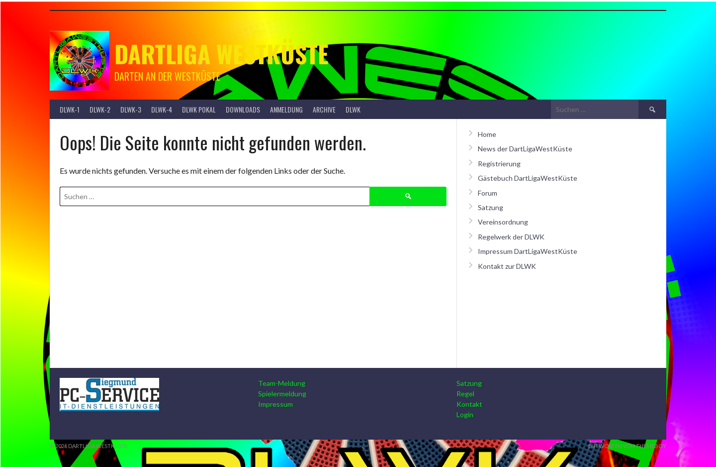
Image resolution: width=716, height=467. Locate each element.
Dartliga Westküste (221, 53)
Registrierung (499, 163)
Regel (465, 393)
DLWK (353, 109)
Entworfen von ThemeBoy (627, 446)
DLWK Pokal (199, 109)
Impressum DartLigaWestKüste (527, 251)
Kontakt (469, 404)
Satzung (490, 207)
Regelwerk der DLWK (511, 237)
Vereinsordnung (503, 222)
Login (464, 414)
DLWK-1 (70, 109)
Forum (487, 193)
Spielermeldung (282, 393)
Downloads (243, 109)
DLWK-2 (100, 109)
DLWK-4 (161, 109)
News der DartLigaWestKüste (525, 148)
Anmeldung (286, 109)
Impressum (275, 404)
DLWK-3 (130, 109)
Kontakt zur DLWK (507, 266)
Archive (324, 109)
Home (487, 134)
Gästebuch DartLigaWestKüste (527, 178)
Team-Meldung (281, 383)
